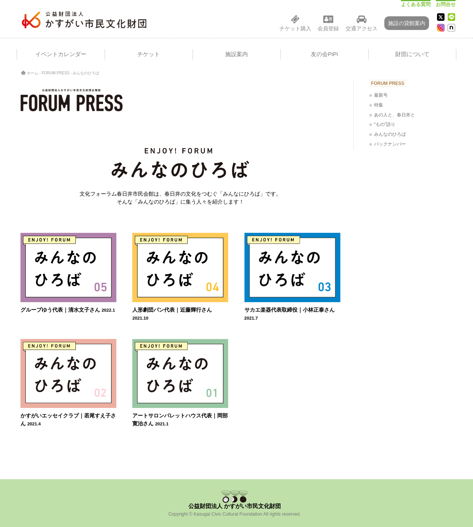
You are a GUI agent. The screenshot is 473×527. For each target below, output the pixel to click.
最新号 (381, 95)
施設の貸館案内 (406, 23)
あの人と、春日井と (394, 115)
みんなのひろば (390, 134)
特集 (378, 105)
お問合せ (446, 4)
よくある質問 (416, 4)
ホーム (32, 73)
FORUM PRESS (55, 73)
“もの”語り (384, 124)
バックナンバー (390, 144)
